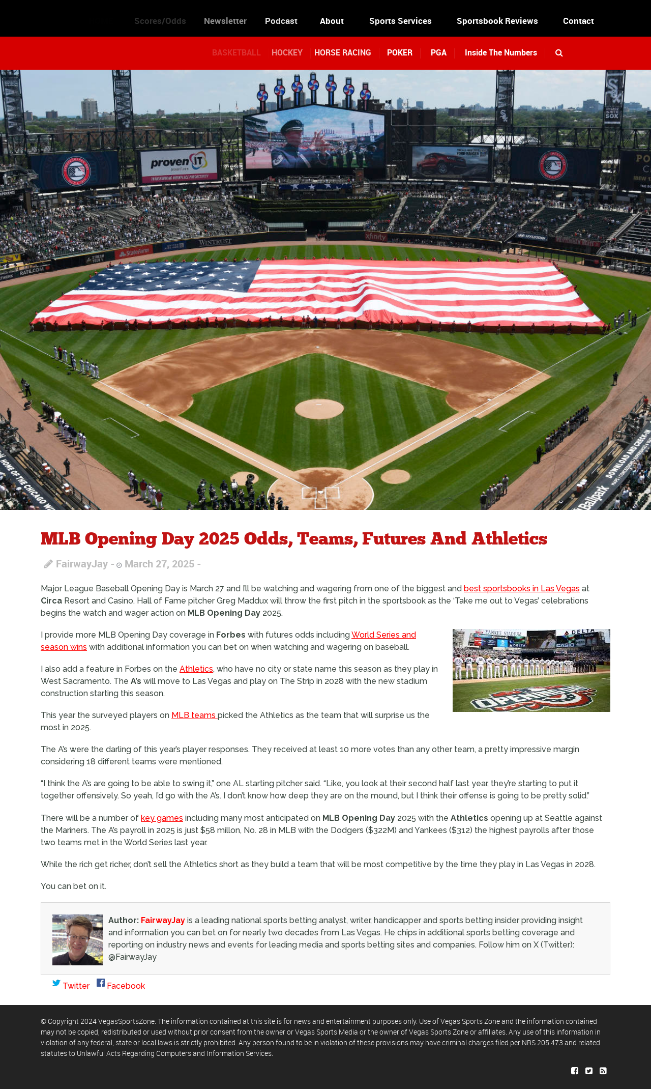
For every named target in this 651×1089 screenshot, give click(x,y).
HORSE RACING (350, 52)
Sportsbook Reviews (497, 20)
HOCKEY (294, 52)
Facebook (121, 986)
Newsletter (233, 20)
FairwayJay (82, 563)
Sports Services (400, 20)
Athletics (196, 669)
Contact (578, 20)
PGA (439, 52)
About (334, 20)
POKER (402, 52)
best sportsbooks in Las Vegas (522, 588)
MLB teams (194, 715)
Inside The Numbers (501, 52)
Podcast (289, 20)
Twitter (71, 986)
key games (162, 818)
